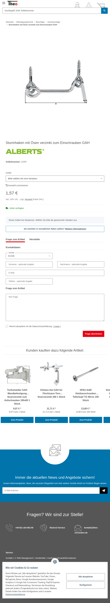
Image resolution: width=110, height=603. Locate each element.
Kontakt (9, 558)
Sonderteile (40, 558)
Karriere (51, 558)
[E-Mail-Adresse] (51, 490)
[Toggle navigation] (3, 2)
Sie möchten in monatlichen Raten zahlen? (55, 229)
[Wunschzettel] (89, 5)
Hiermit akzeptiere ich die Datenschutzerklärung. (35, 326)
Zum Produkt (17, 420)
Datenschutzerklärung (24, 594)
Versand (29, 199)
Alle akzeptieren (84, 577)
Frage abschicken (93, 334)
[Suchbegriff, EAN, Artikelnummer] (51, 11)
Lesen (57, 326)
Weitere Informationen (75, 229)
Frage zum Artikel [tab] (15, 239)
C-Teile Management (24, 558)
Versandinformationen (66, 558)
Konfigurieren (84, 585)
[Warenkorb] (101, 5)
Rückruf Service (57, 528)
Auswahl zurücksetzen (17, 185)
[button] (77, 5)
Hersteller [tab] (35, 239)
